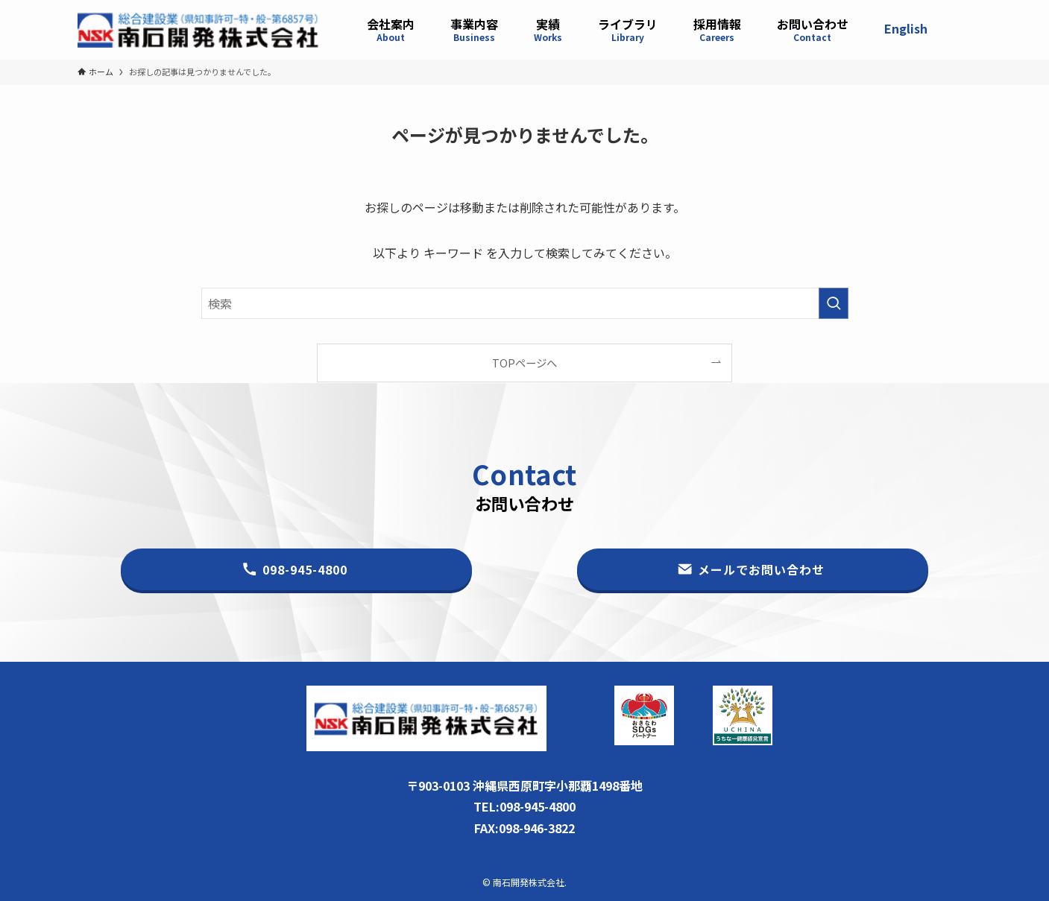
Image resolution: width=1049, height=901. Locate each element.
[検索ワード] (524, 303)
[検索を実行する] (833, 303)
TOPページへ (524, 362)
